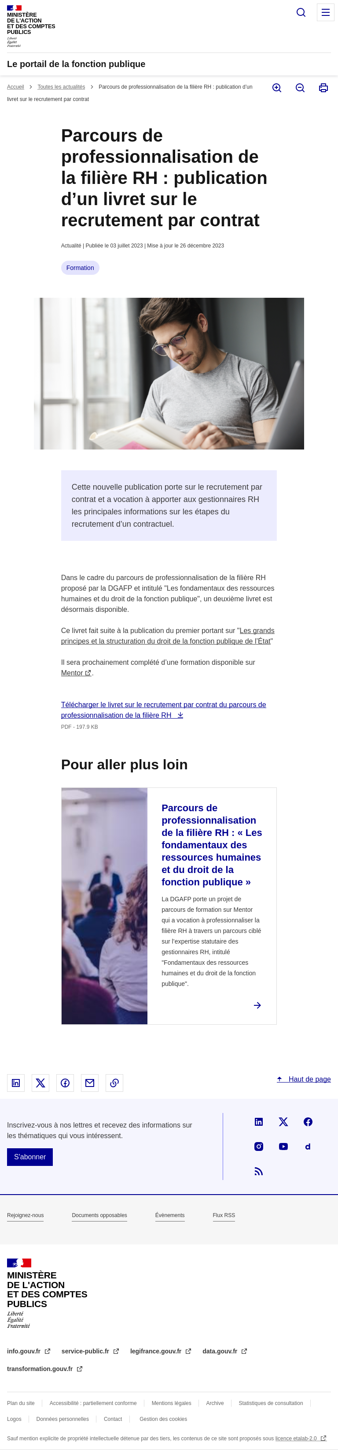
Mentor (72, 673)
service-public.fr (86, 1351)
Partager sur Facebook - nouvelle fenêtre (65, 1083)
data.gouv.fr (220, 1351)
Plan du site (21, 1403)
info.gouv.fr (24, 1351)
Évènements (170, 1215)
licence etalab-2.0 (297, 1438)
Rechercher (301, 12)
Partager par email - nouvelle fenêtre (90, 1083)
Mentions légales (171, 1403)
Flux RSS (224, 1215)
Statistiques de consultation (271, 1403)
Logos (14, 1419)
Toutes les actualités (61, 87)
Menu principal (325, 12)
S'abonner (30, 1157)
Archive (215, 1403)
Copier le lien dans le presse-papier (114, 1083)
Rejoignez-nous (25, 1215)
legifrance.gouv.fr (156, 1351)
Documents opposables (99, 1215)
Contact (113, 1419)
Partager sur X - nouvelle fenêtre (40, 1083)
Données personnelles (63, 1419)
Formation (80, 267)
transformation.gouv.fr (40, 1368)
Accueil (15, 87)
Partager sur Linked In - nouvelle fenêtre (16, 1083)
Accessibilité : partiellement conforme (93, 1403)
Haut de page (309, 1079)
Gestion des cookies (163, 1419)
